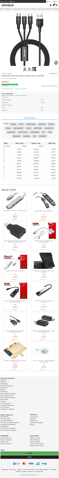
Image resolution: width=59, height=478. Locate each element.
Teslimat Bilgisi (35, 440)
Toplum (19, 469)
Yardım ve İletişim (28, 471)
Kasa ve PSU (4, 388)
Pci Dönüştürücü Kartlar (8, 430)
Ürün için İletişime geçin (10, 84)
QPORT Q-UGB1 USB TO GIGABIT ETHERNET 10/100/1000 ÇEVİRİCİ (15, 301)
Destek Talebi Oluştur (37, 445)
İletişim (12, 1)
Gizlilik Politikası (5, 444)
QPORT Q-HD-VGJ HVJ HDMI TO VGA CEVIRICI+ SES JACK (44, 241)
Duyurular (12, 469)
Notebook (3, 380)
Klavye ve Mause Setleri (47, 9)
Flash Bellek (4, 384)
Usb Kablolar (4, 416)
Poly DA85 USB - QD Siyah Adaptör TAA (43, 210)
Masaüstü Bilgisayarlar (7, 9)
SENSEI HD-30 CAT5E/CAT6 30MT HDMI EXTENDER (43, 271)
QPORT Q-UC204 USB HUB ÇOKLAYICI (15, 270)
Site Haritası (39, 471)
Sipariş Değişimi (35, 442)
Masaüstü (3, 382)
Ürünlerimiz (34, 417)
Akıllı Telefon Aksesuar (7, 397)
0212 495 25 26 (5, 1)
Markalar (33, 419)
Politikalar (53, 469)
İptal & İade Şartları (8, 89)
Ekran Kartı (4, 391)
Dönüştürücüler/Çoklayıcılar (9, 422)
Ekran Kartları (27, 9)
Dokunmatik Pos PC (7, 395)
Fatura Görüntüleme (37, 444)
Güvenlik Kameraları (7, 405)
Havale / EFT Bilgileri (37, 422)
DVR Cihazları (4, 407)
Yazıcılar (39, 9)
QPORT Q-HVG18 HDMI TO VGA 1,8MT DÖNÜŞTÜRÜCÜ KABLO (15, 331)
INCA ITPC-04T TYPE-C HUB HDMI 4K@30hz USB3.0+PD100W (44, 361)
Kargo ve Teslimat (6, 440)
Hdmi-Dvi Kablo (5, 418)
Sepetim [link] (55, 1)
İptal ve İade (4, 442)
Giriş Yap (29, 453)
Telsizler (3, 401)
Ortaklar (18, 471)
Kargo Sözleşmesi (21, 89)
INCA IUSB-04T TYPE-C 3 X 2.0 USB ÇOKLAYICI (15, 210)
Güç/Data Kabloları (6, 420)
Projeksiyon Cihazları (7, 409)
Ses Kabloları (4, 426)
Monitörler (33, 9)
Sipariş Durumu (35, 438)
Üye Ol (29, 457)
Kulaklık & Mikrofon (6, 386)
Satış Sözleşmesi (5, 438)
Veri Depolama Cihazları (8, 393)
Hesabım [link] (49, 1)
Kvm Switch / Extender (7, 428)
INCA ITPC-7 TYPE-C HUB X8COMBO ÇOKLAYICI (44, 301)
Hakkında (5, 469)
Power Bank (4, 399)
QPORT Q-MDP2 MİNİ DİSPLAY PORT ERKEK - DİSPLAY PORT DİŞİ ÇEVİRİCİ (15, 241)
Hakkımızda (34, 421)
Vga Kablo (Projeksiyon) (8, 424)
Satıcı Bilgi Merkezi (42, 469)
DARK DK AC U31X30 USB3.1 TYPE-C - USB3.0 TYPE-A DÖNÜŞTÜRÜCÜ (44, 331)
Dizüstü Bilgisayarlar (18, 9)
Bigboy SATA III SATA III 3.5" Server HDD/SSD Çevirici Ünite (15, 361)
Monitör (3, 389)
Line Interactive (5, 403)
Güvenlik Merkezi (29, 469)
